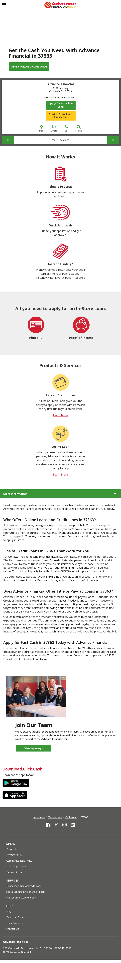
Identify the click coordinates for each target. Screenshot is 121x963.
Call (66, 128)
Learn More (60, 415)
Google (15, 783)
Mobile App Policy (16, 866)
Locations (39, 817)
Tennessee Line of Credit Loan (23, 886)
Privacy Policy (14, 854)
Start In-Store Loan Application (60, 115)
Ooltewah (71, 817)
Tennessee (55, 817)
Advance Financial (60, 84)
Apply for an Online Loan (29, 66)
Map (41, 128)
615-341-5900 (62, 948)
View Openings (33, 748)
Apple (15, 795)
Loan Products (14, 923)
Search (78, 128)
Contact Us (12, 928)
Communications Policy (19, 860)
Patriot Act (12, 849)
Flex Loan (75, 556)
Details (54, 128)
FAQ (8, 911)
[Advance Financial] (60, 5)
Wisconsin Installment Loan (21, 897)
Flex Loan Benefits (17, 917)
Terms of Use (14, 872)
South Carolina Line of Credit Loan (25, 891)
